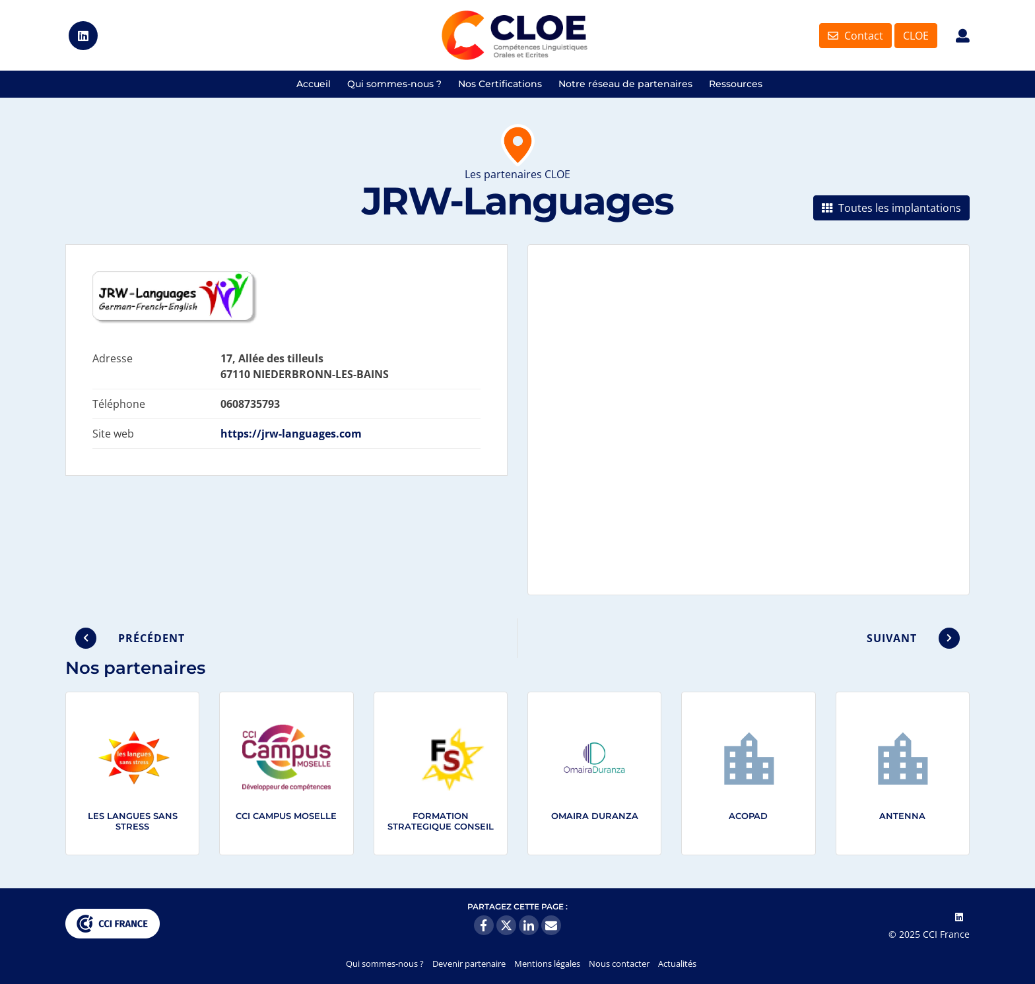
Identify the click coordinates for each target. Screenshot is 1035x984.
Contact (855, 35)
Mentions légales (547, 963)
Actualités (677, 963)
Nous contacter (619, 963)
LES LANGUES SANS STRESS (133, 821)
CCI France (946, 934)
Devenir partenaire (469, 963)
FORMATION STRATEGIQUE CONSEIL (440, 821)
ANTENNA (902, 815)
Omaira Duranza (594, 815)
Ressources (735, 84)
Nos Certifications (500, 84)
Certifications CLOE (517, 35)
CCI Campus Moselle (286, 815)
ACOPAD (748, 815)
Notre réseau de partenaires (625, 84)
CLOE (916, 35)
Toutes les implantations (891, 208)
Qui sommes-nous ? (394, 84)
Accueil (313, 84)
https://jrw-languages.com (291, 433)
